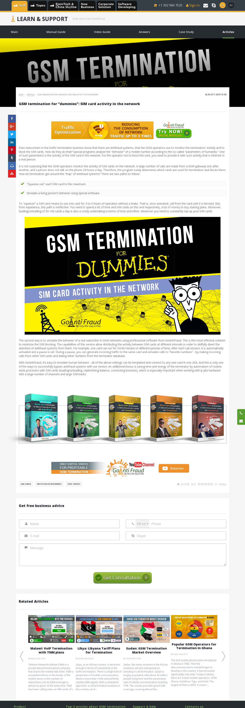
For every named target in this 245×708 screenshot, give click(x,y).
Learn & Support (42, 19)
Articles (31, 94)
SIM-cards (26, 484)
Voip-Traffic (74, 484)
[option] (51, 653)
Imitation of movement (49, 484)
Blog (21, 94)
